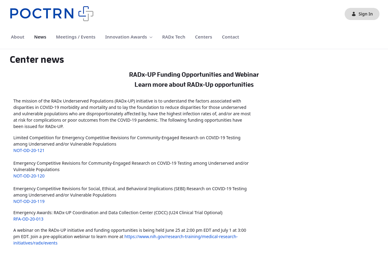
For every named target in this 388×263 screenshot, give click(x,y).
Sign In (362, 14)
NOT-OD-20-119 (29, 201)
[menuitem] (17, 36)
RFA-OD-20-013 (28, 219)
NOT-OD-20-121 (29, 150)
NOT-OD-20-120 (29, 176)
